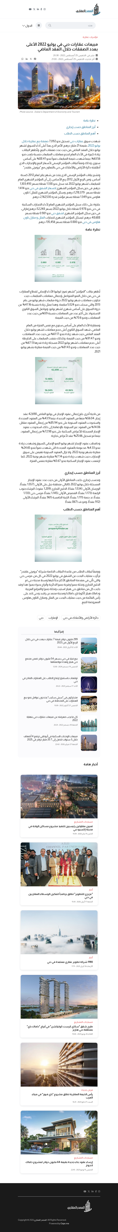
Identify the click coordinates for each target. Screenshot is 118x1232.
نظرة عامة (89, 120)
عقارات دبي (76, 141)
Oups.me (65, 1223)
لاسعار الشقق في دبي (43, 188)
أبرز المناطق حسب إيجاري (80, 127)
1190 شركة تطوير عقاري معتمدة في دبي (70, 962)
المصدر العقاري (40, 1220)
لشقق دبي (57, 213)
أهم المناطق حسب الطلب (79, 133)
